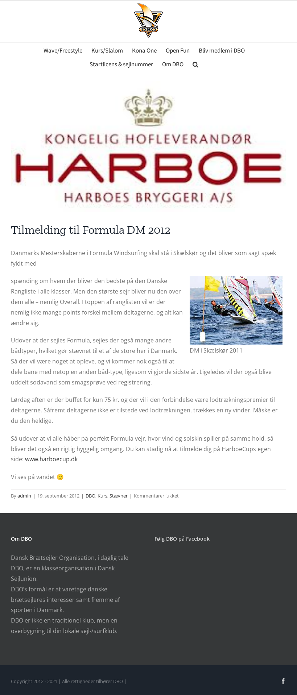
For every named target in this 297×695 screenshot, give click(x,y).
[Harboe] (148, 146)
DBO (90, 495)
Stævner (119, 495)
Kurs (102, 495)
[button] (195, 63)
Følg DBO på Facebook (182, 538)
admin (24, 495)
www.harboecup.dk (52, 459)
